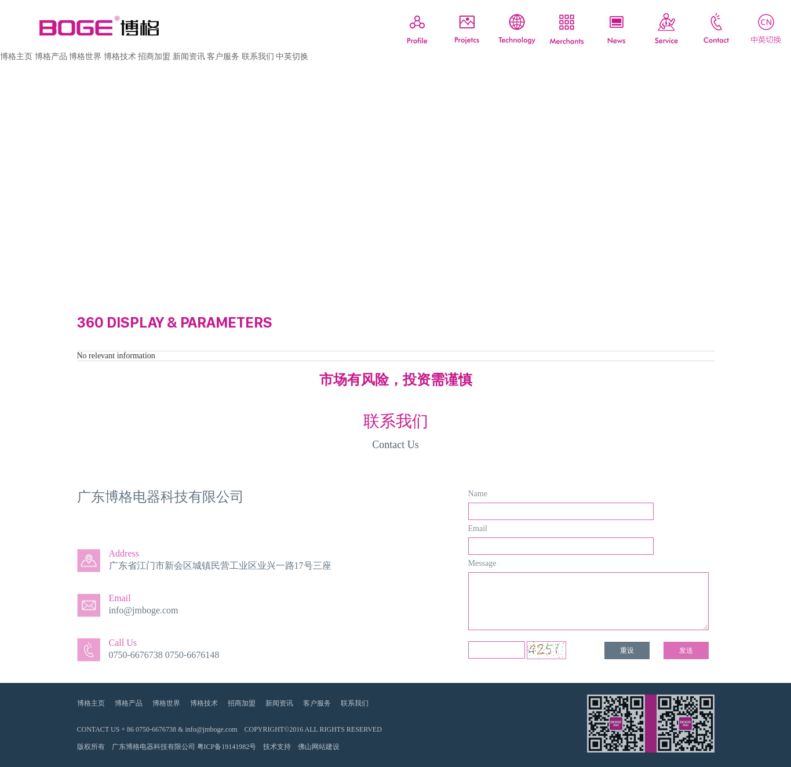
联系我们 (258, 56)
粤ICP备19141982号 (227, 747)
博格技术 (120, 56)
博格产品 (51, 56)
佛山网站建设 (319, 747)
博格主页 (16, 56)
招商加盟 (154, 56)
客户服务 (223, 56)
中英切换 (292, 56)
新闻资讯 (189, 56)
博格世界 (85, 56)
